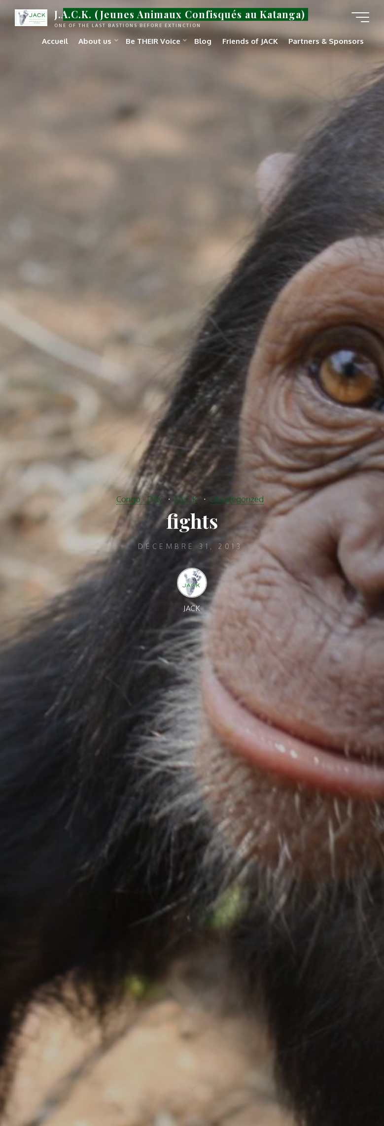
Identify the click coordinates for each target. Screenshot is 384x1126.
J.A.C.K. (187, 499)
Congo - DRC (140, 499)
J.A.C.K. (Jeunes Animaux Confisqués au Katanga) (179, 14)
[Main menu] (360, 17)
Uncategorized (237, 499)
